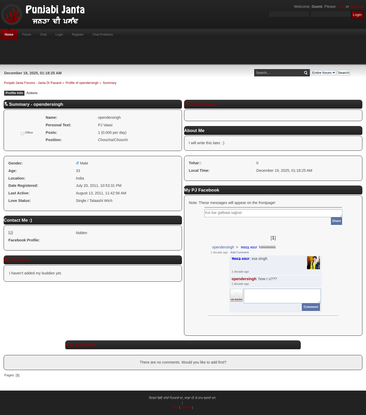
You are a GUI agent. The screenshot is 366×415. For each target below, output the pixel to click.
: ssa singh (249, 258)
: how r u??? (254, 279)
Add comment (80, 344)
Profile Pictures (200, 104)
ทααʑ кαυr (249, 247)
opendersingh (223, 247)
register (356, 6)
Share (336, 221)
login (341, 6)
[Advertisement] (183, 52)
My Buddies (16, 259)
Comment (311, 307)
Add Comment (240, 252)
